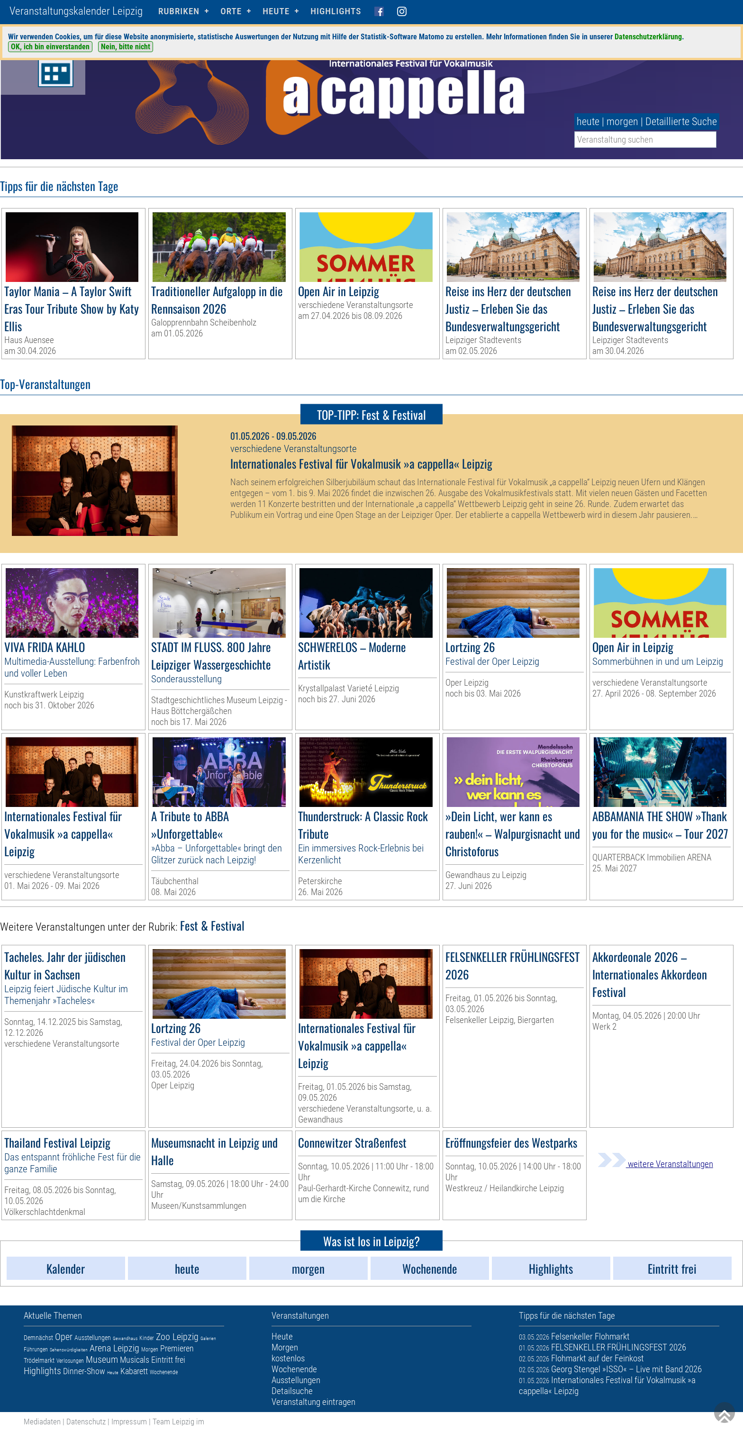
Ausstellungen (92, 1337)
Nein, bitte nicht (125, 46)
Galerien (208, 1338)
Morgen (149, 1349)
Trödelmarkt (39, 1360)
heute (588, 121)
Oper (63, 1336)
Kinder (146, 1338)
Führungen (36, 1349)
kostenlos (288, 1358)
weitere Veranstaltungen (655, 1164)
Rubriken (178, 11)
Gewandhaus (125, 1338)
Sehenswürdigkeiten (69, 1349)
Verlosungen (70, 1361)
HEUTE (276, 11)
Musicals (134, 1360)
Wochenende (164, 1372)
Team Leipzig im (178, 1421)
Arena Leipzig (114, 1348)
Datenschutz (86, 1421)
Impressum (129, 1421)
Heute (112, 1372)
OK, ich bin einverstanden (50, 46)
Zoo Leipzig (177, 1336)
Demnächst (38, 1337)
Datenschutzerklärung (648, 36)
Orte (231, 11)
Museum (102, 1359)
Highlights (335, 11)
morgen (622, 121)
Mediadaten (42, 1421)
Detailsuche (292, 1391)
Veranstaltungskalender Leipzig (76, 11)
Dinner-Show (84, 1371)
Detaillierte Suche (681, 121)
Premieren (177, 1348)
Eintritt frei (168, 1360)
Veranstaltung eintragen (313, 1401)
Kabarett (134, 1371)
